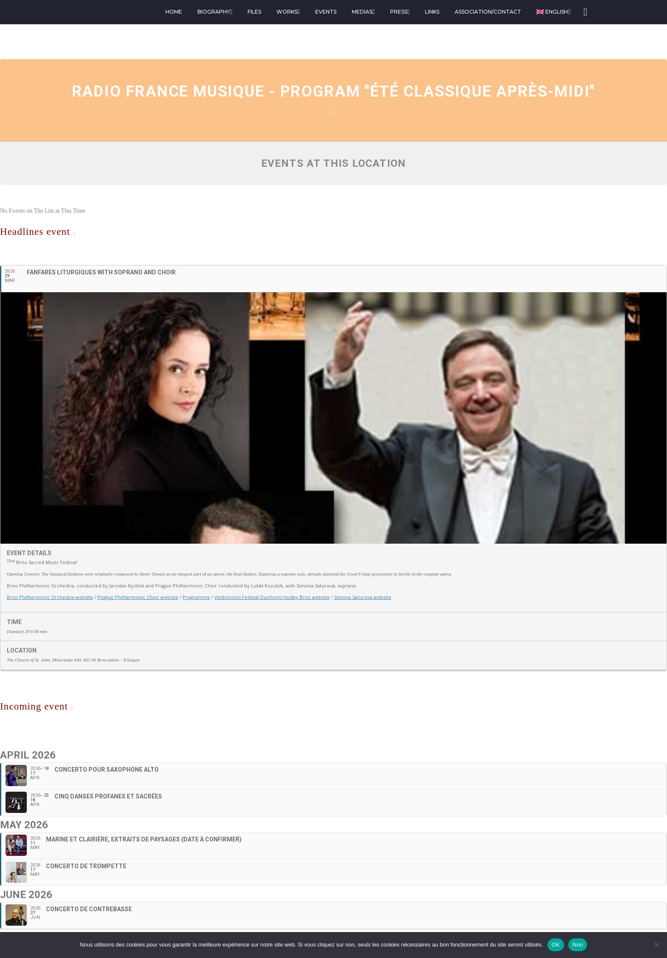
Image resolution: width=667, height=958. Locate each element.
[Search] (584, 12)
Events (325, 12)
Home (173, 12)
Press (398, 12)
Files (254, 12)
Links (432, 12)
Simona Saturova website (362, 597)
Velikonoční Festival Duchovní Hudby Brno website (272, 597)
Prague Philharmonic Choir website (137, 597)
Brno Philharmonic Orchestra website (50, 597)
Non (578, 944)
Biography (213, 12)
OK (556, 944)
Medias (362, 12)
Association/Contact (488, 12)
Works (286, 12)
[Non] (656, 945)
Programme (196, 597)
